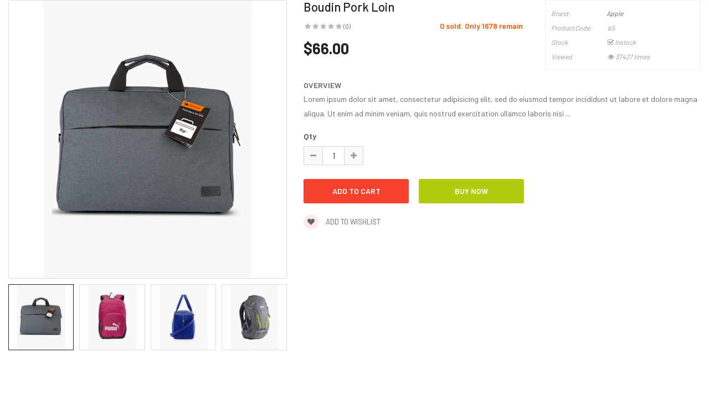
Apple (615, 13)
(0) (347, 26)
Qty (310, 136)
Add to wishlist (342, 221)
